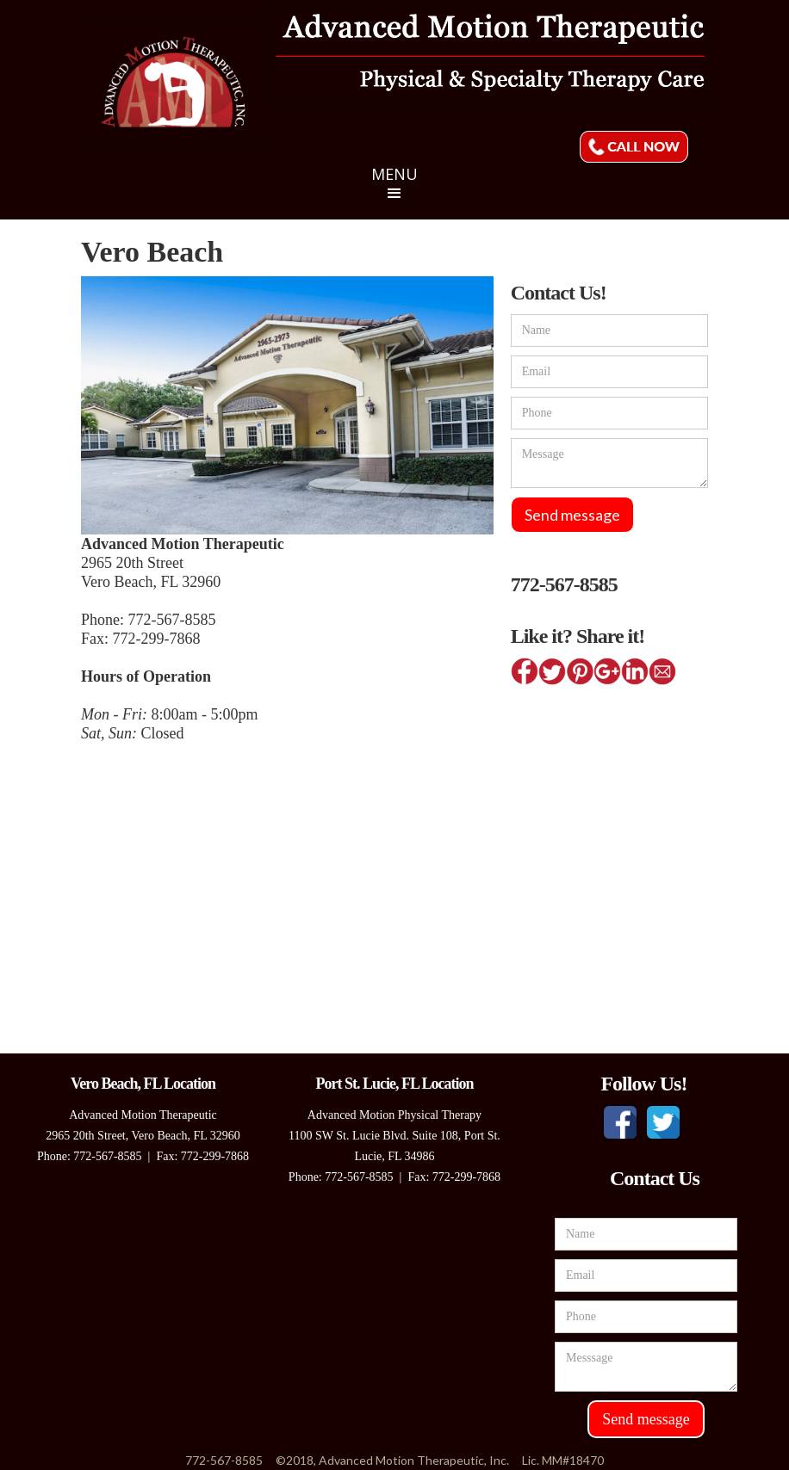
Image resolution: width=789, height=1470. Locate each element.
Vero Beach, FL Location (143, 1083)
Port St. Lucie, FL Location (394, 1083)
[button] (394, 191)
